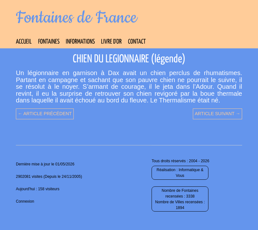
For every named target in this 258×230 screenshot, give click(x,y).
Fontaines (48, 42)
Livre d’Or (111, 42)
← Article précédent (45, 113)
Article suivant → (217, 113)
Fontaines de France (76, 17)
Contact (137, 42)
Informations (80, 42)
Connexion (25, 201)
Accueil (24, 42)
